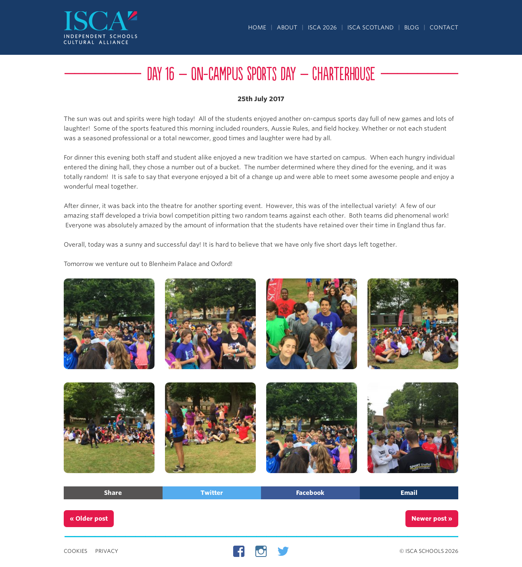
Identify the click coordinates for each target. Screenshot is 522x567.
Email (409, 492)
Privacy (106, 551)
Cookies (75, 551)
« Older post (89, 518)
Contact (444, 27)
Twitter (211, 492)
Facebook (310, 492)
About (287, 27)
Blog (411, 27)
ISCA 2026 (322, 27)
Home (257, 27)
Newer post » (431, 518)
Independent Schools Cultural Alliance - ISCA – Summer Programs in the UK (101, 28)
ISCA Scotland (370, 27)
